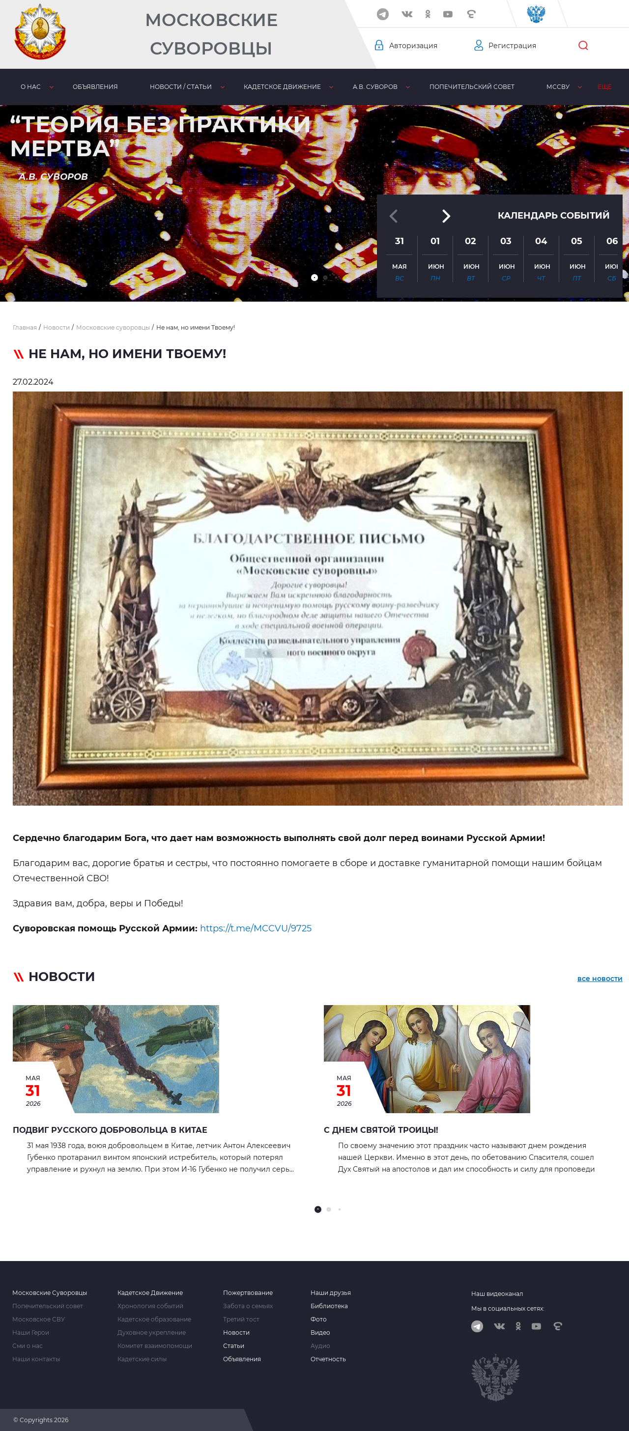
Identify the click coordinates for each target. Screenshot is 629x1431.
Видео (320, 1333)
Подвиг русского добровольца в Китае (110, 1130)
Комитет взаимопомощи (154, 1346)
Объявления (95, 86)
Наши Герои (30, 1333)
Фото (319, 1319)
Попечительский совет (472, 86)
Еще (605, 86)
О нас (31, 86)
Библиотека (329, 1306)
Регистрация (512, 45)
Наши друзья (331, 1293)
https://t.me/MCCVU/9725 (256, 928)
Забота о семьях (248, 1306)
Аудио (320, 1346)
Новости (236, 1333)
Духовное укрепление (151, 1333)
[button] (314, 277)
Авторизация (413, 45)
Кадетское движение (282, 86)
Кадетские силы (142, 1359)
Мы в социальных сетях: (507, 1308)
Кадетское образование (154, 1319)
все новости (600, 978)
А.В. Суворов (375, 86)
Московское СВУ (38, 1319)
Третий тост (241, 1319)
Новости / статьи (181, 86)
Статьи (233, 1346)
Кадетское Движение (150, 1293)
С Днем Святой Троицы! (381, 1130)
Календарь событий (554, 215)
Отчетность (328, 1359)
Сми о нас (27, 1346)
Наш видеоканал (497, 1293)
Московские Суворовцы (211, 34)
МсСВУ (558, 86)
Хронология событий (150, 1306)
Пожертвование (248, 1293)
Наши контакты (36, 1359)
